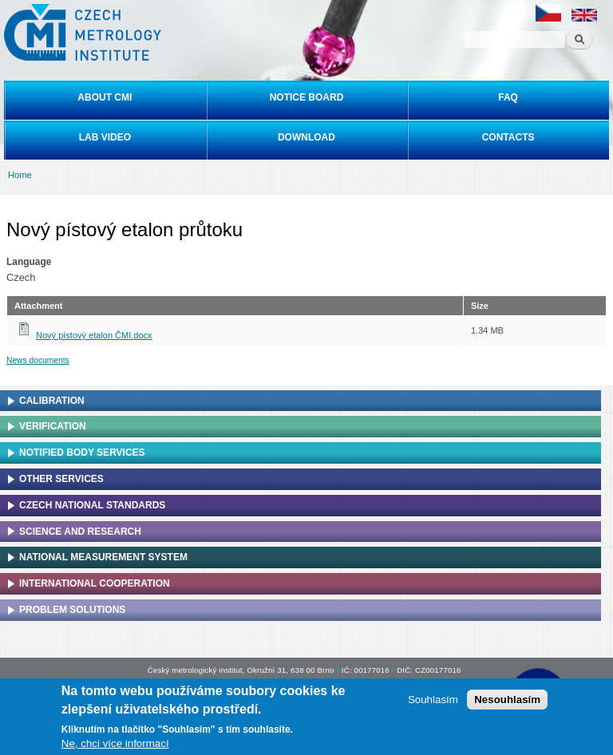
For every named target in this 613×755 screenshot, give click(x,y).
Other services (61, 478)
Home (20, 175)
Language (28, 261)
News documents (37, 360)
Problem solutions (72, 609)
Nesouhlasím (507, 700)
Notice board (307, 97)
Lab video (105, 137)
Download (306, 137)
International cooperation (94, 583)
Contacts (508, 137)
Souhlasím (433, 700)
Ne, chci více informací (115, 743)
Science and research (80, 531)
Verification (52, 426)
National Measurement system (103, 557)
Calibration (52, 400)
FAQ (508, 97)
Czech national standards (92, 505)
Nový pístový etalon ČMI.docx (94, 335)
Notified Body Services (82, 452)
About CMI (104, 97)
